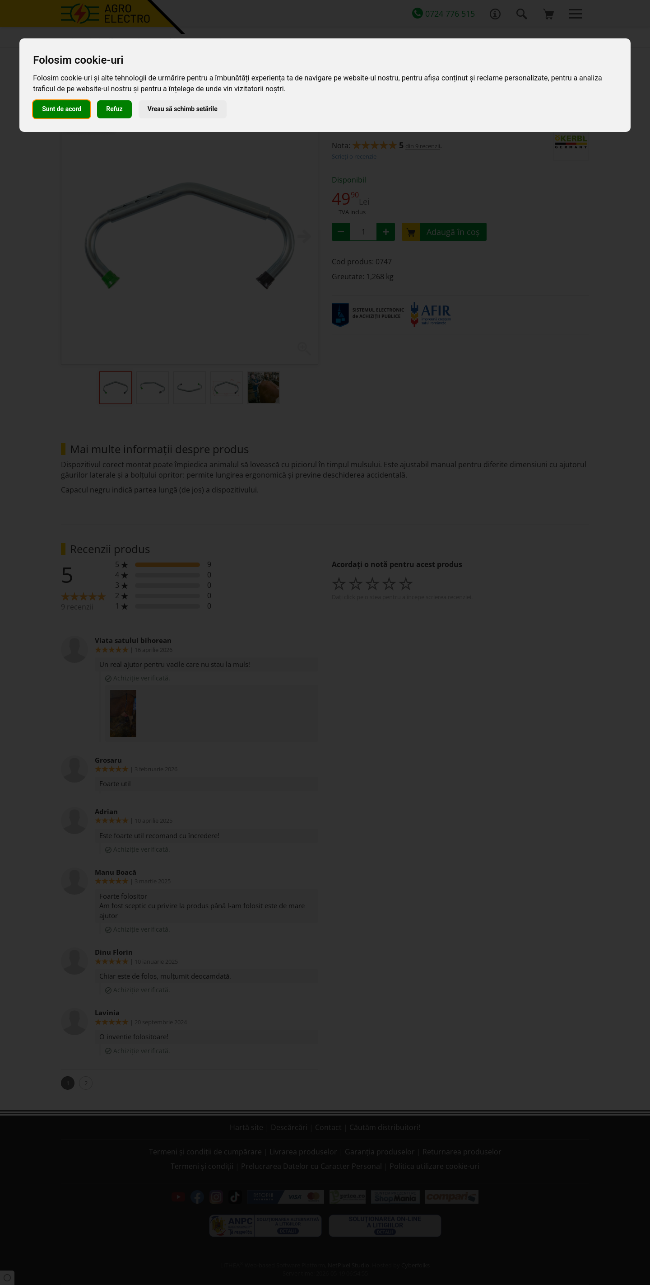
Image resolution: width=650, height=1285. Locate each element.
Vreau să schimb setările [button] (183, 109)
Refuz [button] (114, 109)
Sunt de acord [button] (61, 109)
